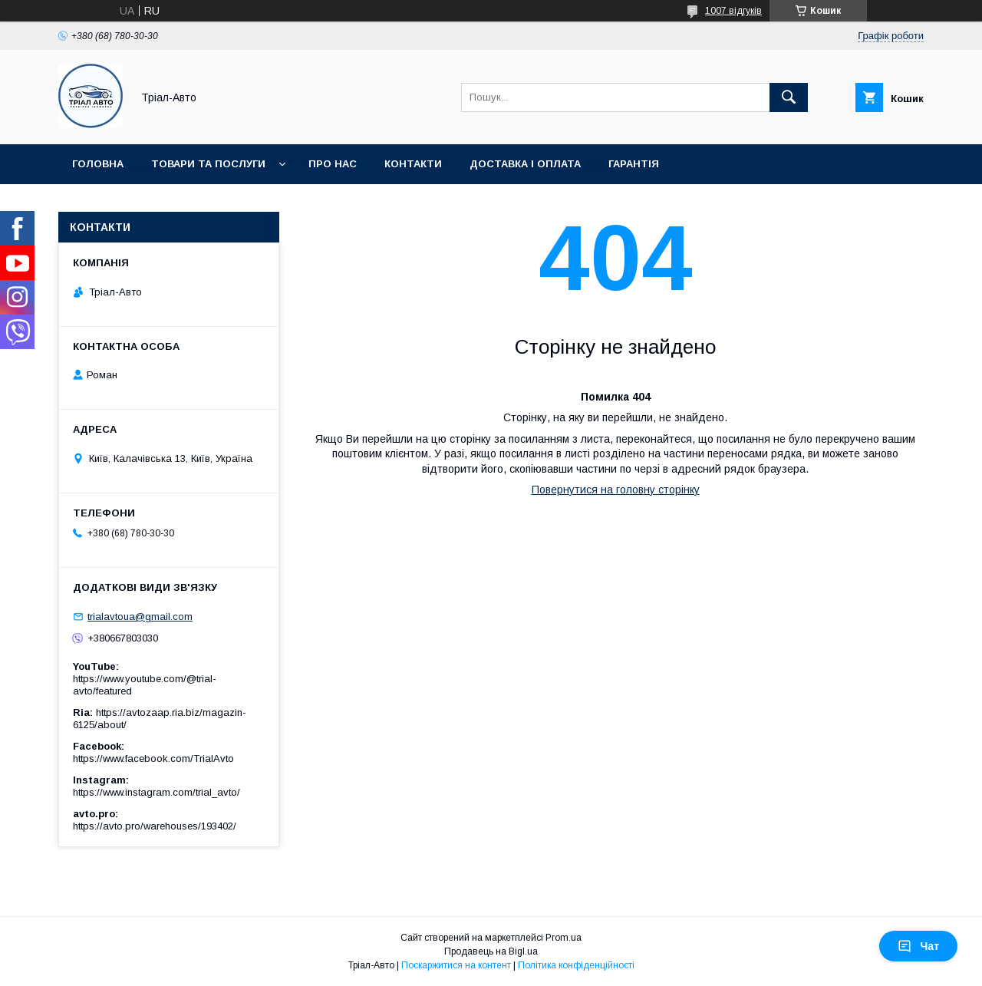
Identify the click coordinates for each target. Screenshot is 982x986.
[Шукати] (788, 97)
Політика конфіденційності (576, 965)
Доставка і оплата (525, 164)
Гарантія (633, 164)
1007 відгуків (733, 10)
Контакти (413, 164)
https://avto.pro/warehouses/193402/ (154, 826)
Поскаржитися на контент (456, 965)
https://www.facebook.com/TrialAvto (153, 758)
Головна (98, 164)
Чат (918, 946)
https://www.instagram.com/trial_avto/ (156, 792)
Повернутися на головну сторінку (616, 489)
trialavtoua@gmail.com (140, 616)
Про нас (332, 164)
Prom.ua (563, 937)
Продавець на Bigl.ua (491, 951)
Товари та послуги (208, 164)
